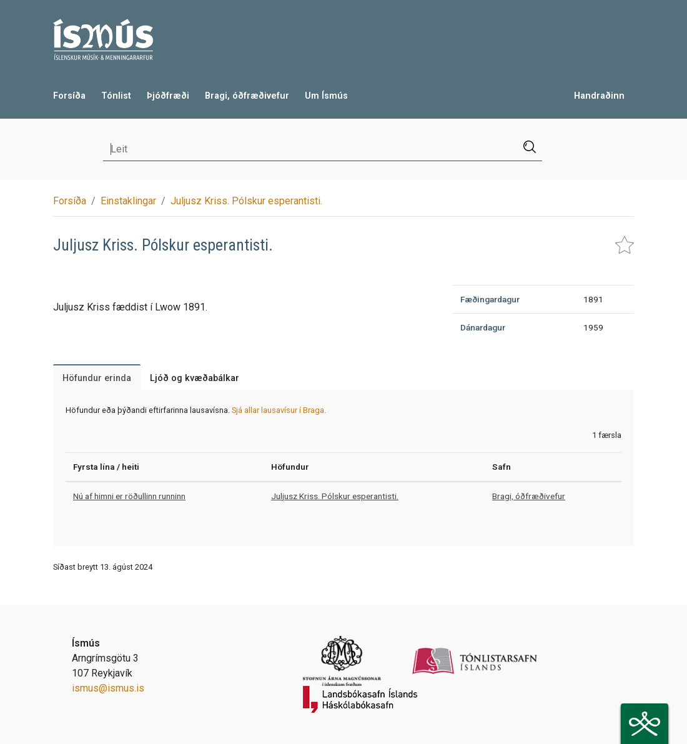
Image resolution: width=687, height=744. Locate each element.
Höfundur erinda (96, 378)
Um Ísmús (326, 96)
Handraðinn (599, 96)
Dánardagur (482, 327)
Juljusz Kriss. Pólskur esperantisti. (246, 201)
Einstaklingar (128, 201)
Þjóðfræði (168, 96)
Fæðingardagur (490, 299)
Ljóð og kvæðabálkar (194, 378)
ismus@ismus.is (108, 688)
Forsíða (69, 96)
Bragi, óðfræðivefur (247, 96)
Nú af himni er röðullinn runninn (129, 496)
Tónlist (116, 96)
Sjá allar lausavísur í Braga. (279, 410)
